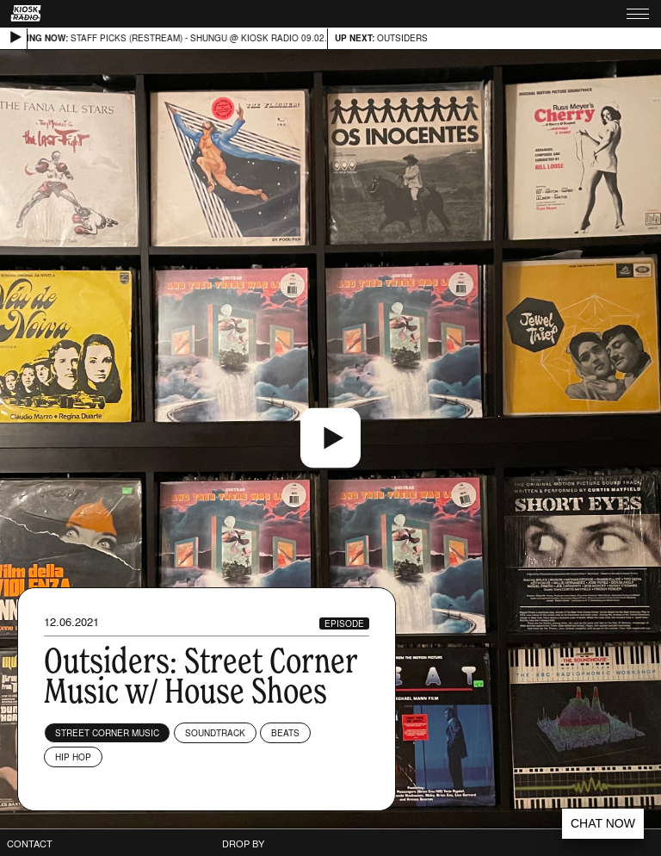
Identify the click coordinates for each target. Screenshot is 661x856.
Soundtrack (215, 733)
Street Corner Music (107, 733)
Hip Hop (73, 757)
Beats (285, 733)
